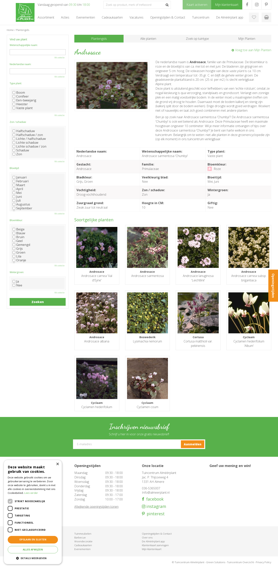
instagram (155, 506)
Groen (19, 252)
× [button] (57, 464)
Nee (17, 285)
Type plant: (16, 83)
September (22, 208)
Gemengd (21, 244)
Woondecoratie (83, 541)
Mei (17, 192)
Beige (19, 229)
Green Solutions (215, 562)
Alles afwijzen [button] (33, 549)
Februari (21, 181)
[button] (33, 558)
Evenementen (82, 549)
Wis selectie (59, 57)
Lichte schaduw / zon (29, 146)
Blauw (19, 233)
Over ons (147, 537)
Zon (17, 154)
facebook (154, 499)
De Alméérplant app (153, 541)
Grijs (18, 248)
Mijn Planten (246, 39)
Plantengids (99, 39)
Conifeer (21, 96)
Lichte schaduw (25, 142)
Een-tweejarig (24, 100)
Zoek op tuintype (197, 39)
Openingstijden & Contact (157, 533)
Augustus (21, 204)
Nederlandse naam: (20, 64)
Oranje (19, 260)
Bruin (18, 237)
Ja (16, 281)
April (18, 189)
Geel (18, 240)
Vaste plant (23, 108)
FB (247, 4)
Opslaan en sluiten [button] (32, 539)
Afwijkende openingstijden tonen (96, 506)
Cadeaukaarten (83, 545)
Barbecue (80, 537)
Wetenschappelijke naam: (24, 45)
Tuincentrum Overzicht (240, 562)
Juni (17, 196)
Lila (17, 256)
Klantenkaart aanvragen (155, 545)
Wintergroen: (17, 272)
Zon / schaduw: (18, 122)
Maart (19, 185)
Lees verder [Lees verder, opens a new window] (31, 493)
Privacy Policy (263, 562)
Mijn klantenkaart (151, 549)
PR (266, 4)
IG (256, 4)
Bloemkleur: (16, 220)
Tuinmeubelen (82, 533)
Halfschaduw (24, 131)
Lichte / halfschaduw (29, 138)
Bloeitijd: (14, 168)
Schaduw (21, 150)
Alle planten (148, 39)
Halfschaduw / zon (28, 134)
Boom (19, 92)
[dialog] (33, 512)
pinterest (155, 514)
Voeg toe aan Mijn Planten (253, 50)
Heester (20, 104)
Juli (17, 200)
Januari (20, 177)
